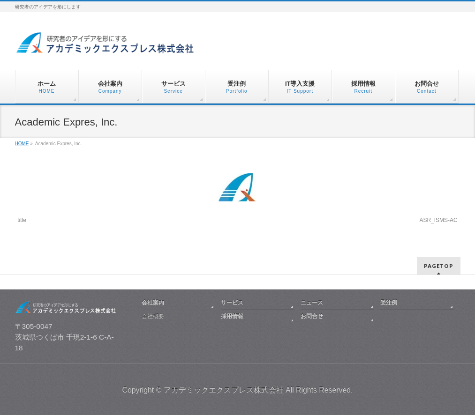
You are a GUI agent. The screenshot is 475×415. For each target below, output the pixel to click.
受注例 (388, 302)
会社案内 (153, 302)
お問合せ (312, 316)
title (21, 220)
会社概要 (153, 316)
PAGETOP (438, 266)
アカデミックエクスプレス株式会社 (224, 390)
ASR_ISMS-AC (438, 220)
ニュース (312, 302)
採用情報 (232, 316)
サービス (232, 302)
